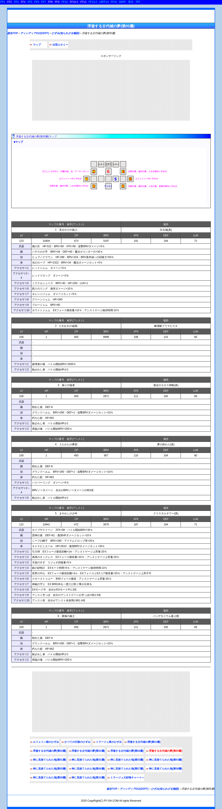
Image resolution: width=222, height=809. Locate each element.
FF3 (16, 1)
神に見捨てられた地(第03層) (127, 759)
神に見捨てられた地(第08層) (165, 768)
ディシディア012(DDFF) (34, 33)
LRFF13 (104, 1)
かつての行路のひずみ (77, 741)
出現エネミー (60, 44)
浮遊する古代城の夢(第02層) (49, 750)
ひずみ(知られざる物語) (65, 33)
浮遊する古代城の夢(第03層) (88, 750)
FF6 (36, 1)
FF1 (2, 1)
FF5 (30, 1)
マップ (37, 44)
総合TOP (12, 33)
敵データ (18, 215)
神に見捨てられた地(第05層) (49, 768)
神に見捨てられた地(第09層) (49, 777)
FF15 (114, 1)
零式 (130, 1)
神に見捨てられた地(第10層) (88, 777)
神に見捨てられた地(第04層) (165, 759)
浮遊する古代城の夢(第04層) (127, 750)
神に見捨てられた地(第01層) (49, 759)
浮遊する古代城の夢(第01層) (143, 741)
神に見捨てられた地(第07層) (127, 768)
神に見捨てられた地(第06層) (88, 768)
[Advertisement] (111, 90)
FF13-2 (93, 1)
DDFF (122, 1)
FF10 (65, 1)
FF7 (43, 1)
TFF (137, 1)
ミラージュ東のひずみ (109, 741)
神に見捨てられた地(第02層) (88, 759)
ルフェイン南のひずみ (46, 741)
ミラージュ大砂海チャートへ (127, 777)
